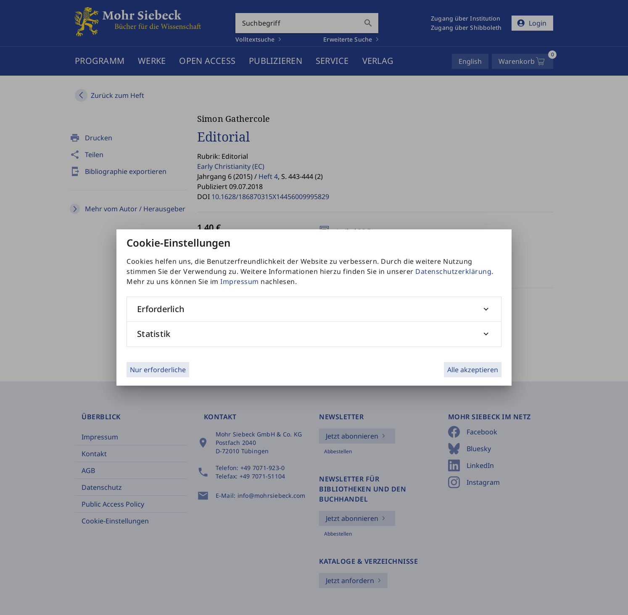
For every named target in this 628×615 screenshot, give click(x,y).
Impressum (239, 281)
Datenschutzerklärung (453, 271)
